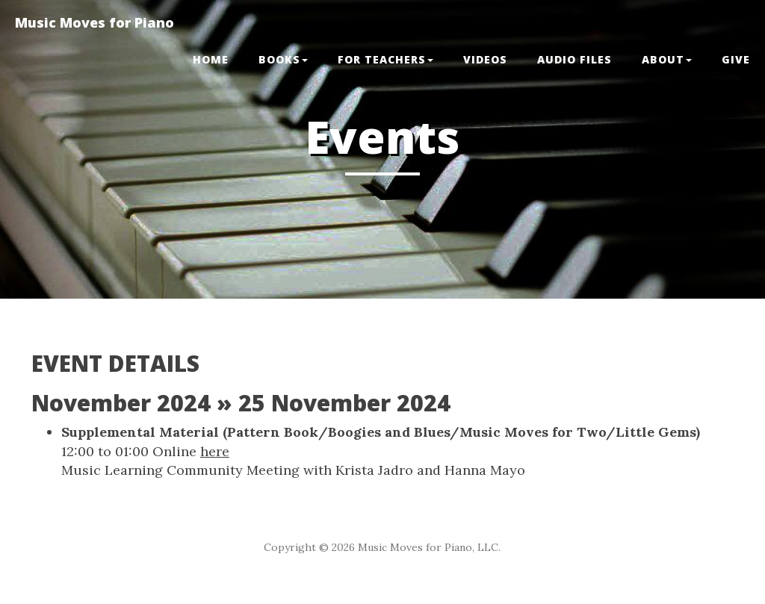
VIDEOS (485, 59)
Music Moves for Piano (94, 22)
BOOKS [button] (283, 59)
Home (211, 59)
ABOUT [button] (667, 59)
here (214, 451)
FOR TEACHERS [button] (385, 59)
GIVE (736, 59)
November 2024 (121, 402)
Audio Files (574, 59)
